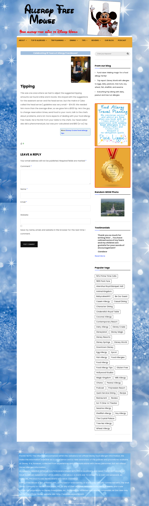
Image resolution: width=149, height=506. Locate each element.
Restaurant (101, 398)
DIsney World (120, 342)
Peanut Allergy (114, 382)
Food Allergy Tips (104, 367)
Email (23, 202)
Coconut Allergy (104, 316)
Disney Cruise (119, 326)
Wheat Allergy (103, 428)
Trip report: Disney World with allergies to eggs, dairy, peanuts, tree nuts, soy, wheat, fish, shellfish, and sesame (112, 83)
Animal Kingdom (104, 291)
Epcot (114, 352)
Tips (83, 40)
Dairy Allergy (102, 326)
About (22, 40)
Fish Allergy (101, 357)
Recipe (123, 393)
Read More (100, 256)
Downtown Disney (104, 347)
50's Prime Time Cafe (106, 276)
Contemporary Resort (107, 321)
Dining (73, 40)
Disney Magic (117, 332)
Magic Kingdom (103, 377)
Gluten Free (122, 367)
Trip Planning (57, 40)
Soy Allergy (120, 413)
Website (24, 214)
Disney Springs (103, 342)
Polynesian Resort (116, 387)
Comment (26, 166)
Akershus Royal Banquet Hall (109, 286)
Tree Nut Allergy (104, 423)
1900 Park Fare (103, 281)
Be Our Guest (121, 296)
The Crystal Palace (105, 418)
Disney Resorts (103, 337)
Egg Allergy (101, 352)
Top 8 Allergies (38, 40)
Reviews (95, 40)
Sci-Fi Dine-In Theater (106, 403)
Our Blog (109, 40)
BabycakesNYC (103, 296)
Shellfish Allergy (103, 413)
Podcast (122, 40)
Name (24, 189)
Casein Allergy (103, 301)
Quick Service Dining (105, 393)
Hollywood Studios (104, 372)
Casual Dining (120, 301)
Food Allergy (102, 362)
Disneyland (101, 332)
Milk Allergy (120, 377)
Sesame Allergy (103, 408)
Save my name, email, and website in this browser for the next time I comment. (52, 232)
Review (114, 398)
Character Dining (104, 306)
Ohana (99, 382)
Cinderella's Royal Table (107, 311)
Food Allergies (118, 357)
